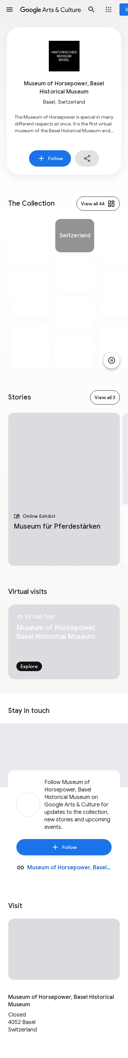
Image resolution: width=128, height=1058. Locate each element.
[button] (9, 9)
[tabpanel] (30, 294)
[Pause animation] (111, 360)
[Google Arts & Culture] (50, 9)
